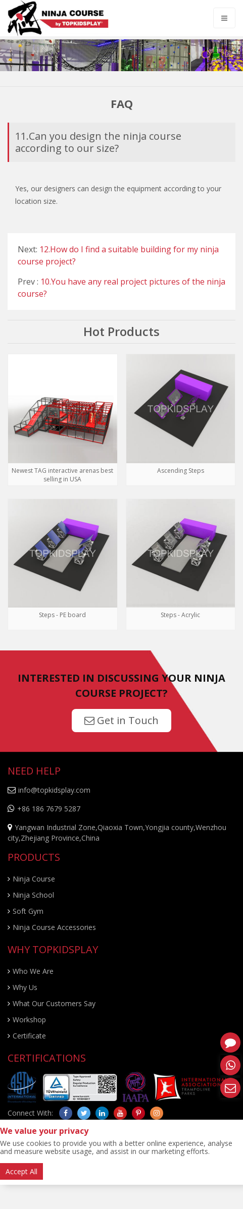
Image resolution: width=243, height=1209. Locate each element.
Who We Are (33, 971)
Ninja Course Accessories (54, 927)
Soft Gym (28, 911)
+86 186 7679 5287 (48, 808)
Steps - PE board (62, 615)
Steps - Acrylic (180, 615)
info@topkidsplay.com (54, 790)
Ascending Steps (180, 470)
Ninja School (33, 895)
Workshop (29, 1019)
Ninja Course (34, 879)
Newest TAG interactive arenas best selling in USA (62, 474)
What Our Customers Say (54, 1003)
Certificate (29, 1035)
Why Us (25, 987)
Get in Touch (121, 720)
